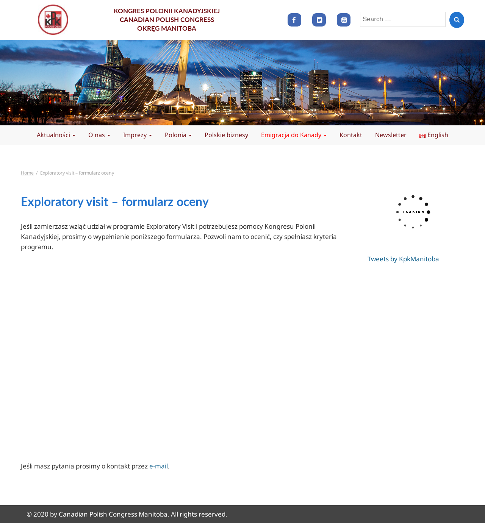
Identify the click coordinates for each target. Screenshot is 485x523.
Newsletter (391, 135)
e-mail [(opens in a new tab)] (158, 466)
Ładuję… (153, 359)
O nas (99, 135)
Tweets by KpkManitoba (403, 258)
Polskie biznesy (226, 135)
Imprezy (137, 135)
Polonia (178, 135)
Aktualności (56, 135)
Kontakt (351, 135)
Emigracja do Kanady (294, 135)
